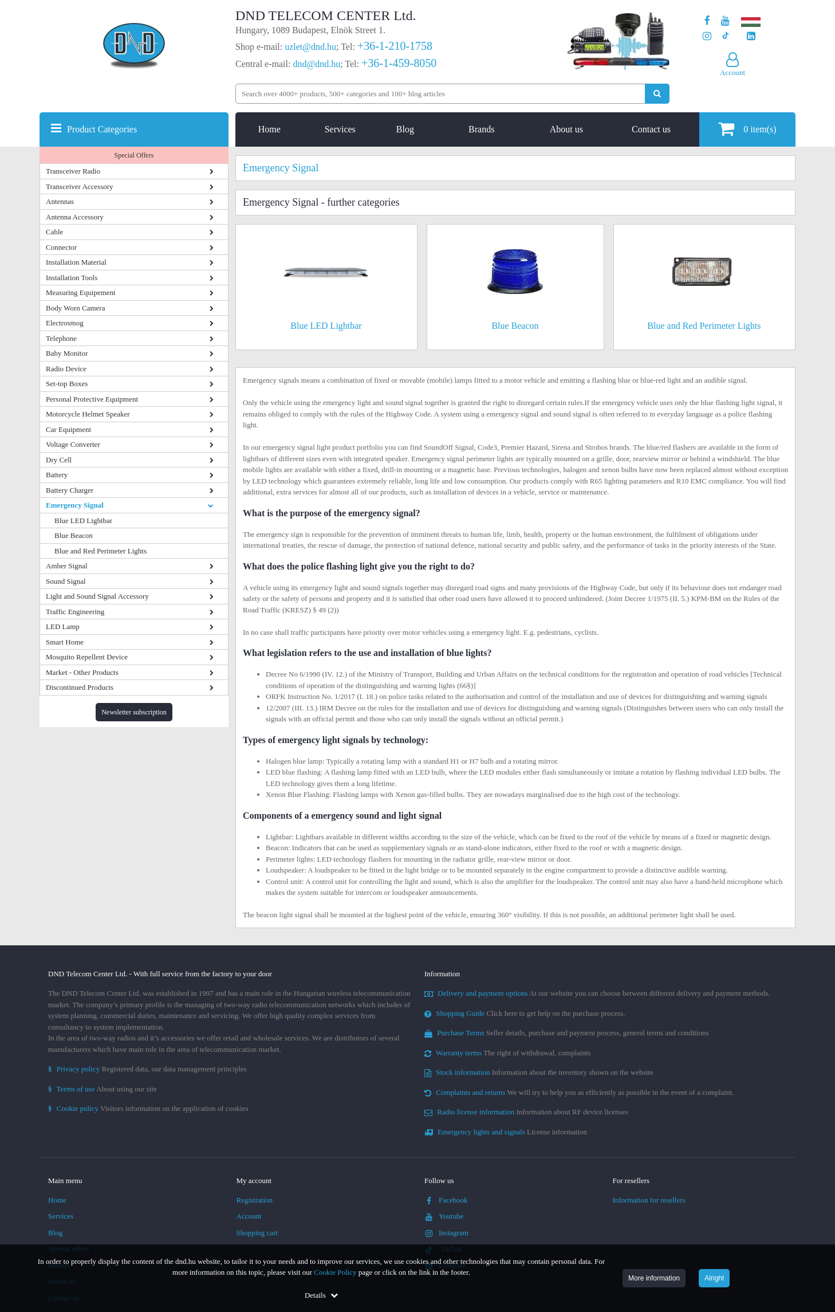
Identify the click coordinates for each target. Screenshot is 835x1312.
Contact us (651, 129)
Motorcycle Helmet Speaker (88, 414)
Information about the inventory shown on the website (538, 1072)
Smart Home (65, 642)
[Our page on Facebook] (707, 21)
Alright (714, 1278)
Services (340, 129)
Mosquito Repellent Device (87, 657)
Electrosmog (65, 323)
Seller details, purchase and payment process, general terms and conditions (566, 1032)
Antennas (60, 201)
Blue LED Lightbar (83, 520)
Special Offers (134, 155)
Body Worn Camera (75, 308)
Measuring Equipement (81, 292)
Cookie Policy (335, 1272)
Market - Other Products (82, 672)
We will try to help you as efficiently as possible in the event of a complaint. (579, 1092)
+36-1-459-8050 (398, 63)
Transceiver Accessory (79, 186)
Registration (255, 1200)
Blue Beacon (73, 535)
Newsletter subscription (134, 712)
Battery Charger (69, 490)
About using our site (102, 1089)
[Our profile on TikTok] (725, 36)
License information (505, 1132)
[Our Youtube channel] (725, 21)
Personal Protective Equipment (92, 399)
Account (249, 1216)
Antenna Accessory (75, 217)
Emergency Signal (75, 505)
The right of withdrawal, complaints (507, 1052)
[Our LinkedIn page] (751, 36)
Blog (405, 129)
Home (269, 129)
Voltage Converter (73, 444)
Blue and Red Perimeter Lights (100, 551)
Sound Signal (66, 581)
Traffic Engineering (75, 611)
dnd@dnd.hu (316, 64)
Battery (57, 474)
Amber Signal (67, 565)
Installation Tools (71, 277)
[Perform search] (657, 94)
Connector (61, 247)
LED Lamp (63, 626)
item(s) (747, 128)
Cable (54, 231)
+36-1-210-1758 (394, 46)
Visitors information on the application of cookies (148, 1108)
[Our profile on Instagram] (707, 36)
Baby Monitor (67, 353)
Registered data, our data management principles (147, 1068)
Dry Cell (59, 459)
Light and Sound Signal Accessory (97, 596)
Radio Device (66, 368)
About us (566, 129)
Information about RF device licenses (526, 1111)
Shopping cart (257, 1232)
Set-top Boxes (67, 383)
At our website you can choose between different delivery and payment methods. (597, 993)
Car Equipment (68, 429)
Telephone (61, 338)
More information (654, 1278)
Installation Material (76, 262)
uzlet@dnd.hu (310, 47)
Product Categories (102, 129)
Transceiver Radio (73, 171)
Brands (481, 129)
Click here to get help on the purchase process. (524, 1013)
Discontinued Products (79, 687)
